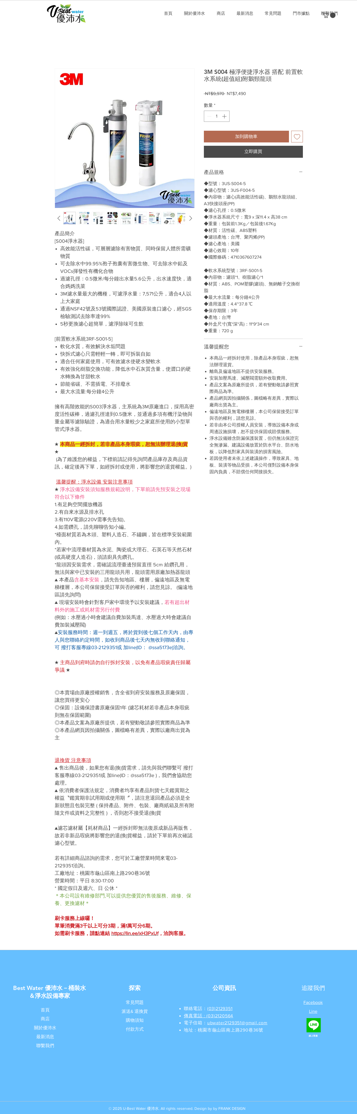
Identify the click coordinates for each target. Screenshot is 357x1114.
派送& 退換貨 (135, 1011)
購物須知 (135, 1020)
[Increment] (225, 116)
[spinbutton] (217, 116)
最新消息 (45, 1036)
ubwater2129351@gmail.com (237, 1022)
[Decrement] (209, 116)
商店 (45, 1018)
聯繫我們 (45, 1045)
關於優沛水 (45, 1027)
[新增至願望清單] (297, 136)
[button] (329, 15)
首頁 (45, 1010)
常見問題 (135, 1002)
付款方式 (135, 1029)
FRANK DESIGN (231, 1108)
